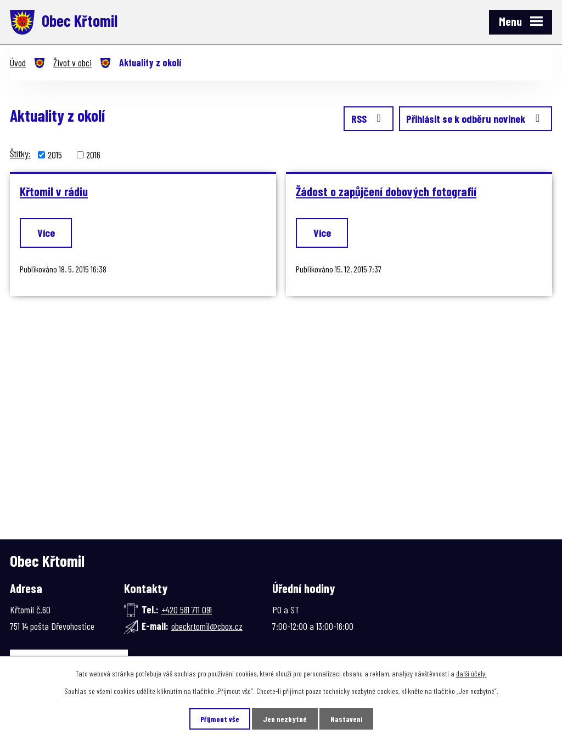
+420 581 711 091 (186, 610)
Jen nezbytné (285, 719)
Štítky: (20, 153)
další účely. (471, 673)
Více (46, 232)
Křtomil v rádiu (54, 191)
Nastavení (346, 719)
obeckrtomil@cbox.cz (207, 626)
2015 (55, 155)
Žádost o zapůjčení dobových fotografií (386, 191)
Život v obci (72, 62)
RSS (368, 118)
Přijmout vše (219, 719)
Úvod (18, 62)
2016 (93, 155)
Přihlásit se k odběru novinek (475, 118)
